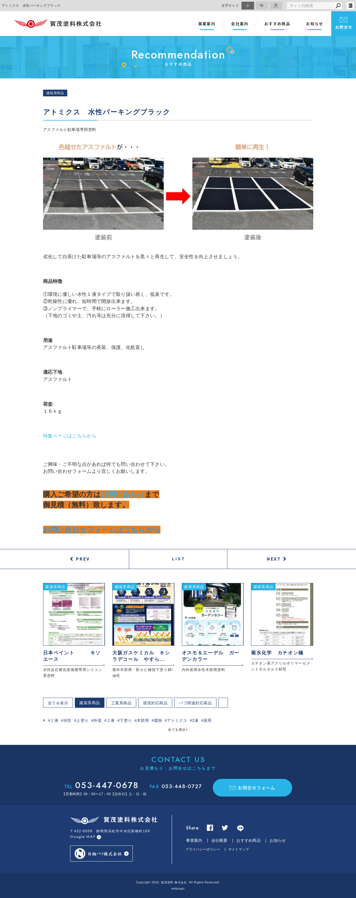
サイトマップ (238, 849)
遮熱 (158, 720)
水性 (67, 720)
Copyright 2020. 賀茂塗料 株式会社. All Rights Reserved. (178, 882)
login (350, 6)
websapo (178, 888)
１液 (54, 720)
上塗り (82, 720)
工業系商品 (121, 703)
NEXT (274, 559)
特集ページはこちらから (70, 436)
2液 (195, 720)
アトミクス (177, 720)
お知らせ (314, 23)
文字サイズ (230, 5)
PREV (83, 559)
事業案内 (207, 23)
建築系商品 (89, 702)
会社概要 (219, 840)
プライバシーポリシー (202, 849)
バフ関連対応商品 (195, 703)
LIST (178, 559)
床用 (207, 720)
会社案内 (239, 23)
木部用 (143, 720)
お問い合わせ (123, 494)
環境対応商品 (155, 703)
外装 (97, 720)
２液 (111, 720)
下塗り (126, 720)
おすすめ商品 (277, 23)
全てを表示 (58, 703)
